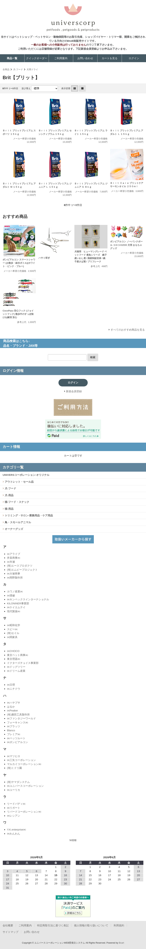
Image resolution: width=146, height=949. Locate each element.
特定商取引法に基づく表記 (53, 925)
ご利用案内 (60, 58)
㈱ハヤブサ (13, 702)
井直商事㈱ (13, 557)
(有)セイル (13, 633)
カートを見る (109, 58)
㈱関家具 (12, 637)
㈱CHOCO (13, 650)
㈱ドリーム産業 (16, 670)
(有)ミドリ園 (14, 767)
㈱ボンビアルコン (17, 742)
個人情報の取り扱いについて (91, 925)
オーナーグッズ (13, 528)
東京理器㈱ (13, 658)
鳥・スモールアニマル (17, 522)
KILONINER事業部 (18, 603)
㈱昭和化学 (13, 625)
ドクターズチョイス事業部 (23, 662)
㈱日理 (11, 684)
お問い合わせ (85, 58)
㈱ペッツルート (16, 738)
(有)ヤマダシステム (18, 781)
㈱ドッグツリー (16, 666)
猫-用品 (8, 508)
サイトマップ (10, 931)
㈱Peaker (12, 710)
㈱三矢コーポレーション (21, 759)
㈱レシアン (13, 815)
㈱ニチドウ (13, 688)
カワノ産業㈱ (15, 591)
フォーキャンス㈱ (17, 722)
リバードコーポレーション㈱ (24, 811)
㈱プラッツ (13, 726)
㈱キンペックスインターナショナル (28, 599)
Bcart (121, 942)
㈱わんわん (13, 833)
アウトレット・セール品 (19, 481)
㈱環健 (11, 595)
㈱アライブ (13, 553)
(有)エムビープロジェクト (22, 569)
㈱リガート (13, 807)
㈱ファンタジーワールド (21, 718)
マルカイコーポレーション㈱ (24, 764)
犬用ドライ (32, 69)
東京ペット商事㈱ (17, 655)
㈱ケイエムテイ (16, 607)
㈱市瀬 (11, 561)
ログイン (134, 58)
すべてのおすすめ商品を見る (128, 329)
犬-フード (18, 69)
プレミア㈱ (13, 734)
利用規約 (119, 925)
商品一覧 (12, 58)
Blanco (11, 730)
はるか (11, 706)
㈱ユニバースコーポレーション (25, 785)
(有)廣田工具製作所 (18, 714)
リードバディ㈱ (16, 803)
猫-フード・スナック (16, 501)
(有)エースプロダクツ (19, 565)
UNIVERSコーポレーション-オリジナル (26, 474)
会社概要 (8, 925)
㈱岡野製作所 (15, 577)
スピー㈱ (12, 629)
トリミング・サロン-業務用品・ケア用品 (28, 515)
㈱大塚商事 (13, 573)
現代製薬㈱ (13, 611)
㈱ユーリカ (13, 789)
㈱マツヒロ (13, 756)
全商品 (6, 69)
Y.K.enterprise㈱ (16, 829)
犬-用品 (8, 495)
